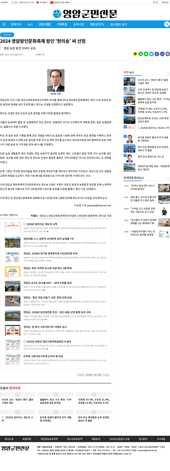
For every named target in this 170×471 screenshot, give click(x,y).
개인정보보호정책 (49, 439)
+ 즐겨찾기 (4, 2)
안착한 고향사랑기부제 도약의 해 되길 (55, 359)
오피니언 (78, 24)
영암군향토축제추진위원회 (62, 215)
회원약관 (27, 439)
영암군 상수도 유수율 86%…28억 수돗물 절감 (55, 286)
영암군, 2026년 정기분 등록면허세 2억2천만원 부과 (55, 256)
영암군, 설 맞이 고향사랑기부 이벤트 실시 (55, 330)
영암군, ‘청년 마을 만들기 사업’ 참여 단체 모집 (55, 301)
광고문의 (143, 439)
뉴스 (30, 24)
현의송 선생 (105, 215)
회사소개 (9, 439)
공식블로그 (42, 2)
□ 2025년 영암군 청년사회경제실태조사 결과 (55, 345)
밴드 (144, 5)
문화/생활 (45, 24)
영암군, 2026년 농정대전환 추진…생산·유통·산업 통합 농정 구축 (55, 315)
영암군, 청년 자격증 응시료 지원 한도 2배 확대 (55, 271)
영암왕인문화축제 (88, 215)
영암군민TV (97, 24)
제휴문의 (95, 439)
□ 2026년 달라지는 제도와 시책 (55, 227)
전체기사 (16, 24)
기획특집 (62, 24)
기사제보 (161, 439)
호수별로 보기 (118, 24)
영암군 (43, 215)
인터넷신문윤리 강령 (119, 439)
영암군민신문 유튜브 (60, 2)
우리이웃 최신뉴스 (134, 178)
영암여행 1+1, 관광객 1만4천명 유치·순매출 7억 (55, 242)
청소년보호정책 (74, 439)
